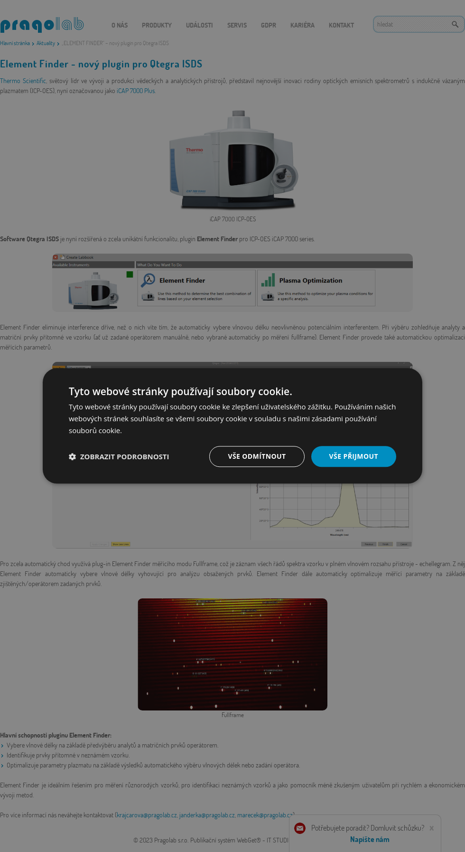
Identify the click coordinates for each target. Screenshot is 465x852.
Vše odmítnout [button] (257, 456)
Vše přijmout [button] (353, 456)
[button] (119, 456)
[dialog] (232, 426)
